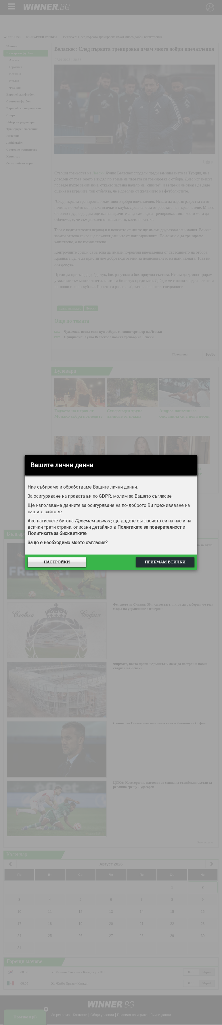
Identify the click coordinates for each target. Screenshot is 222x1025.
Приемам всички (165, 562)
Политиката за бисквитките (57, 533)
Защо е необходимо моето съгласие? (68, 542)
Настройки (57, 562)
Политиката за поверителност (149, 527)
